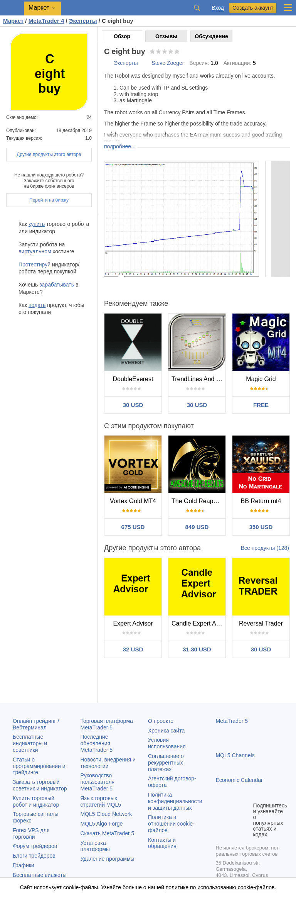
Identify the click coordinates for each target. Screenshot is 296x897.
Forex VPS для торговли (31, 833)
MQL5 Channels (235, 755)
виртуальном (35, 251)
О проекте (160, 721)
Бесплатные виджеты (40, 875)
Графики (23, 865)
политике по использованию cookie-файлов (220, 887)
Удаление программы (108, 859)
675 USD (133, 527)
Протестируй (34, 264)
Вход (218, 8)
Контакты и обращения (162, 843)
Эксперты (126, 63)
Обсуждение (211, 36)
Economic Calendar (239, 780)
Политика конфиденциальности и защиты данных (175, 801)
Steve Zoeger (167, 63)
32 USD (133, 649)
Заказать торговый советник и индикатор (40, 785)
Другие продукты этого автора (49, 154)
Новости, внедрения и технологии (108, 762)
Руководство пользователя (98, 782)
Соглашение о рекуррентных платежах (166, 762)
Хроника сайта (166, 730)
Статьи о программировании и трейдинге (39, 766)
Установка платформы (95, 846)
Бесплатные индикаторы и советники (30, 743)
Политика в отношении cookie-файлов (171, 823)
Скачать (108, 833)
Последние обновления (97, 743)
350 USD (261, 527)
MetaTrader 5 (232, 721)
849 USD (197, 527)
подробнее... (120, 146)
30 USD (133, 405)
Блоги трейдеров (34, 856)
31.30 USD (197, 649)
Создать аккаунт (252, 8)
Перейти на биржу (49, 200)
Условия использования (167, 743)
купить (37, 224)
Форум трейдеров (35, 846)
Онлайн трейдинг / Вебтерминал (36, 724)
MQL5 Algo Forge (102, 824)
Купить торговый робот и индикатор (36, 801)
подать (37, 305)
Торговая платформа (107, 724)
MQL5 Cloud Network (106, 814)
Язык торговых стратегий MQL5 (101, 801)
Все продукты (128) (265, 548)
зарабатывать (56, 284)
